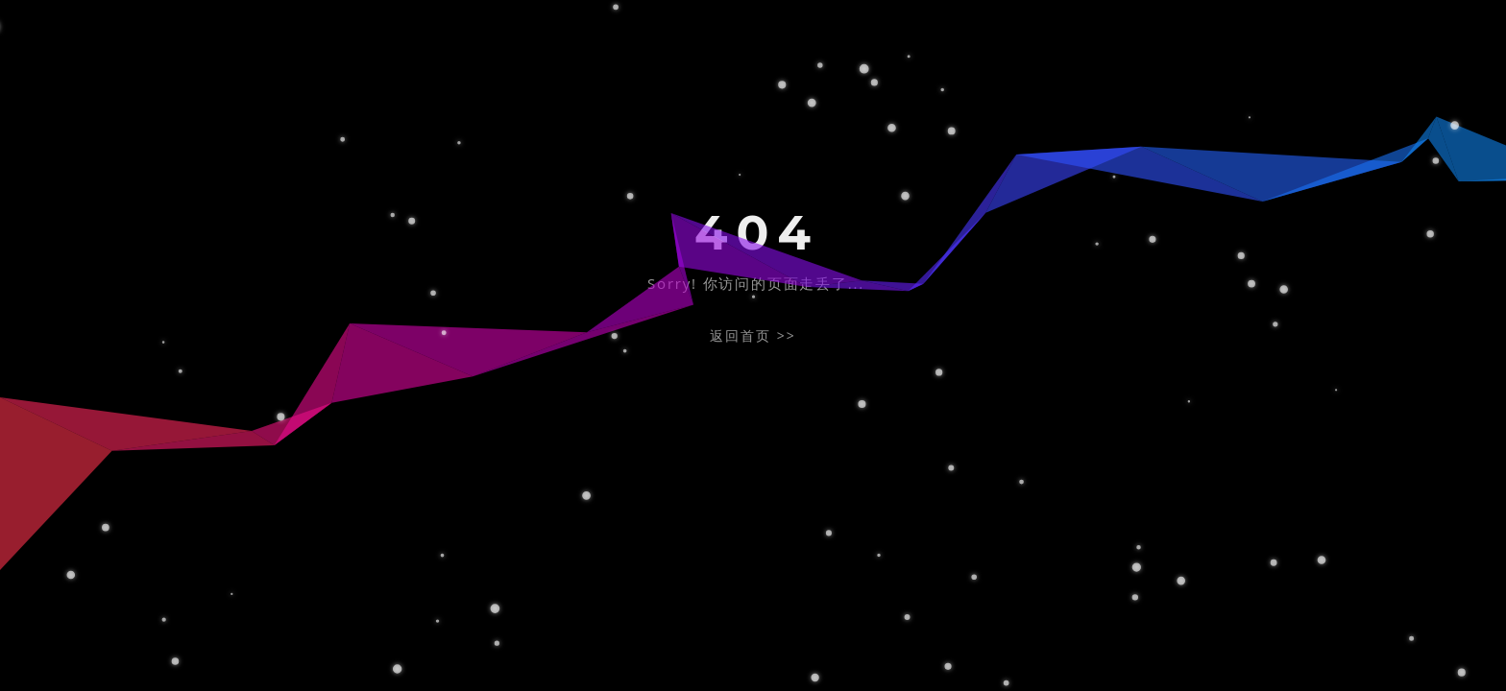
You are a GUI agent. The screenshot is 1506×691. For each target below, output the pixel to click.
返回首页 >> (753, 335)
